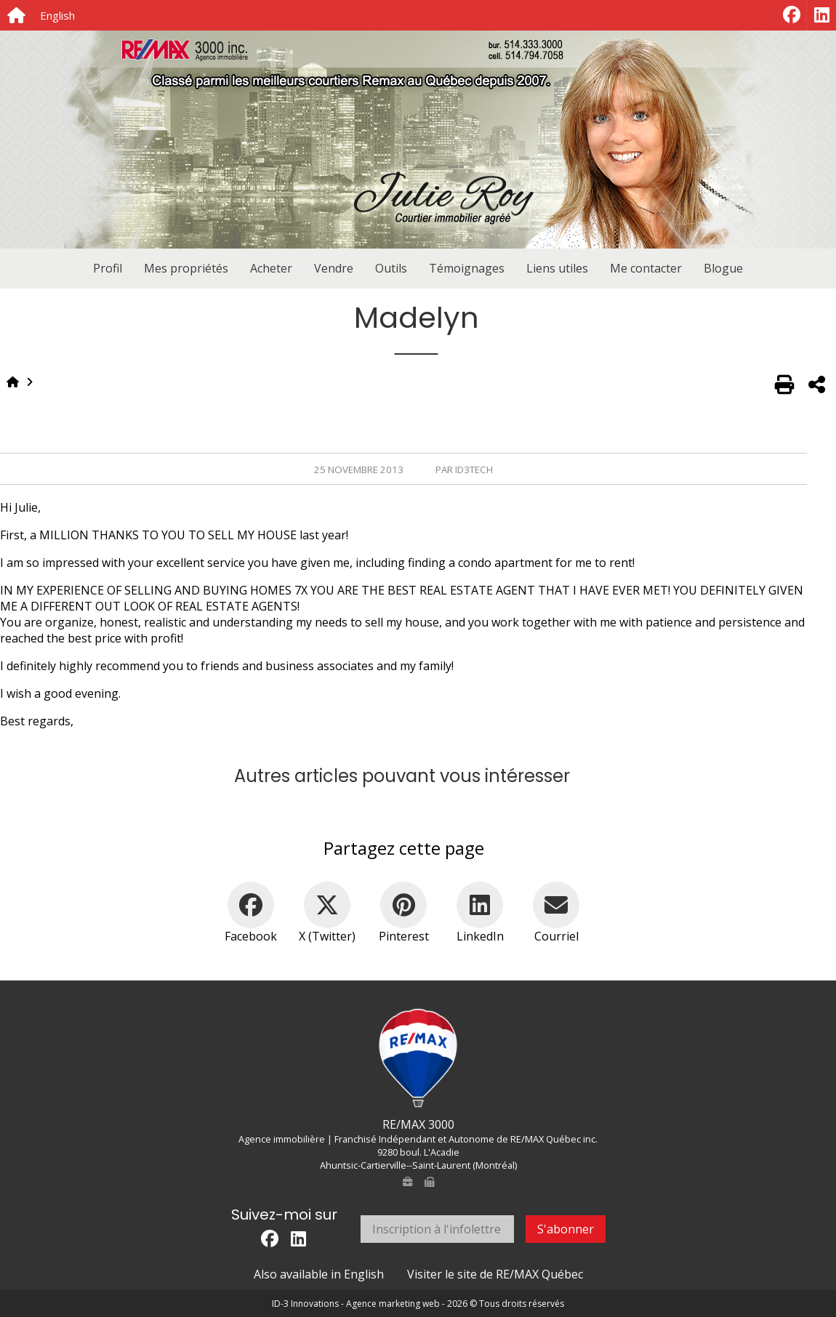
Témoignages (467, 268)
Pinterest (404, 936)
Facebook (251, 936)
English (57, 15)
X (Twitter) (327, 936)
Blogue (723, 268)
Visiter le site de (495, 1274)
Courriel (556, 936)
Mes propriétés (186, 268)
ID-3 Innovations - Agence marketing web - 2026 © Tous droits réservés (418, 1303)
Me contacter (646, 268)
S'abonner (565, 1229)
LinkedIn (480, 936)
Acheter (271, 268)
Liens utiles (557, 268)
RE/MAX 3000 (418, 1124)
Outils (391, 268)
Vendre (333, 268)
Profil (107, 268)
